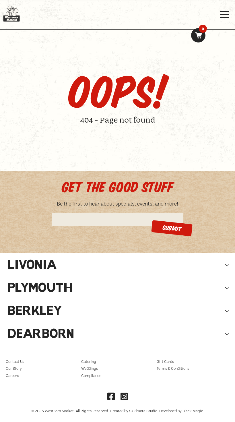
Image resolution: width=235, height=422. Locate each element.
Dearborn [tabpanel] (40, 335)
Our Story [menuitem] (14, 368)
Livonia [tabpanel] (32, 266)
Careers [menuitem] (12, 375)
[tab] (117, 267)
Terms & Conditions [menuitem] (173, 368)
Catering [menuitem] (88, 361)
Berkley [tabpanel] (35, 312)
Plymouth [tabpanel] (40, 289)
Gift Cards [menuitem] (165, 361)
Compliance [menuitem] (91, 375)
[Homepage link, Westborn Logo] (11, 23)
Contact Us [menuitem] (15, 361)
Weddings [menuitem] (89, 368)
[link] (198, 35)
